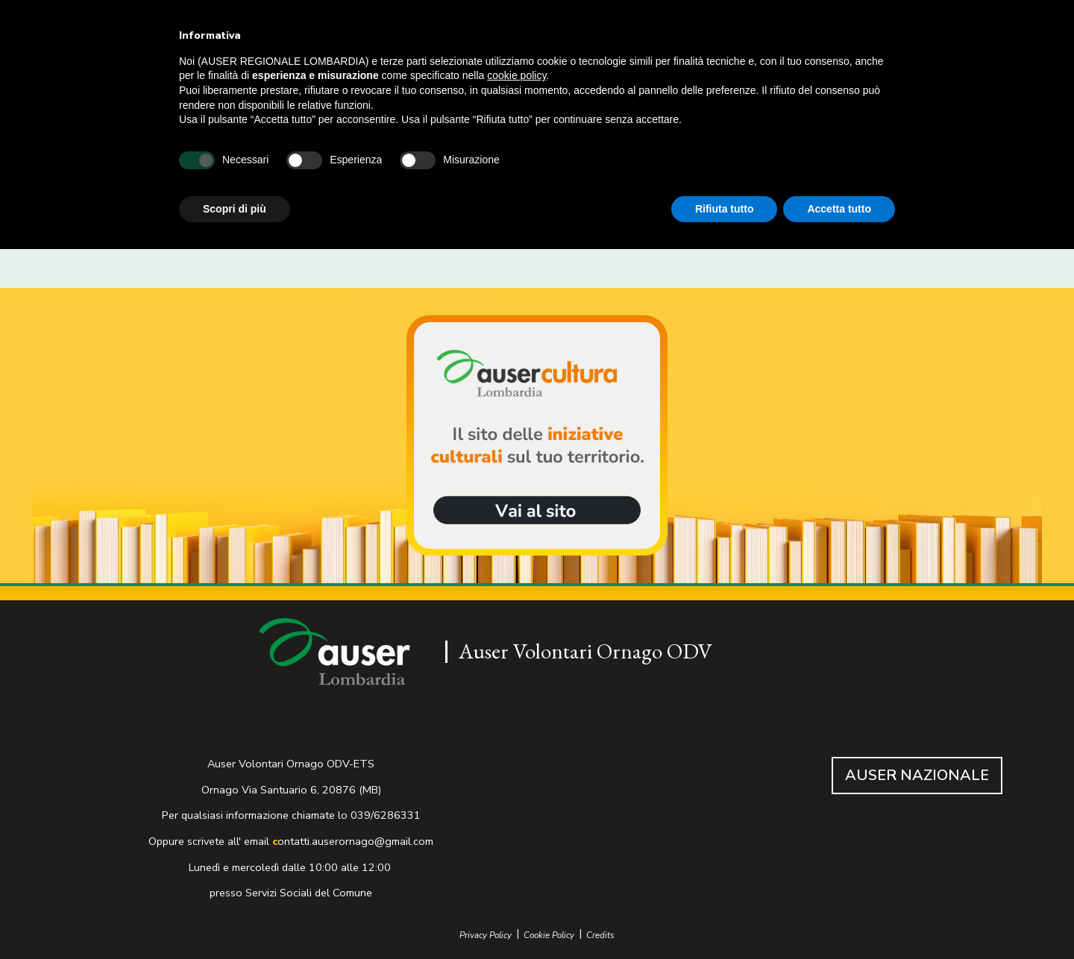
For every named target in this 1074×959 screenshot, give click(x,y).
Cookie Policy (549, 935)
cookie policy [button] (516, 75)
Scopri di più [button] (234, 209)
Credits (600, 935)
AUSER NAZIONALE (917, 775)
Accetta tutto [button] (839, 209)
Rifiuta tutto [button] (724, 209)
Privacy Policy (485, 935)
